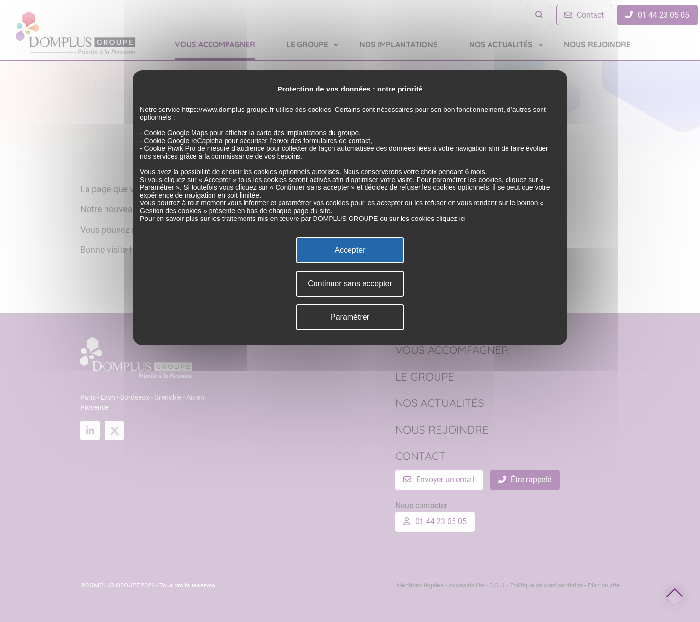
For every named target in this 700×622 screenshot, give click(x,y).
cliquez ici (451, 218)
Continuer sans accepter (350, 283)
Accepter (349, 250)
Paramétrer (350, 317)
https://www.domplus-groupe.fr (228, 109)
